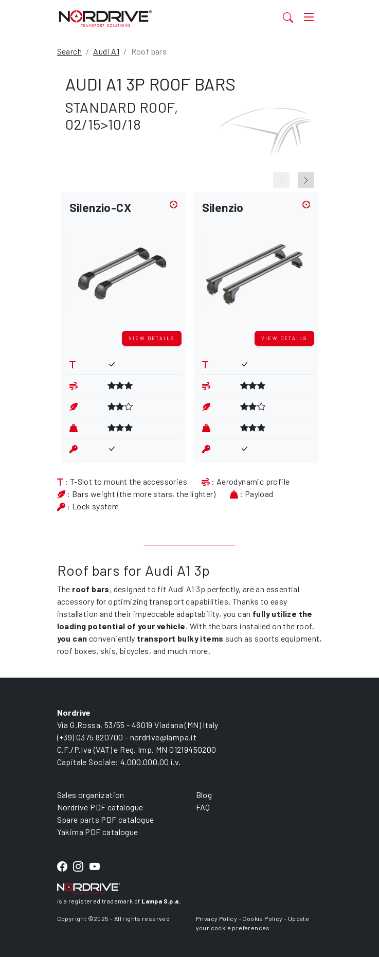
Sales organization (90, 795)
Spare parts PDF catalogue (105, 819)
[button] (123, 264)
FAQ (203, 807)
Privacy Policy (217, 918)
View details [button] (152, 338)
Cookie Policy (262, 918)
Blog (204, 795)
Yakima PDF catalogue (97, 832)
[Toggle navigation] (309, 17)
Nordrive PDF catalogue (100, 807)
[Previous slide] (281, 180)
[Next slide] (306, 180)
